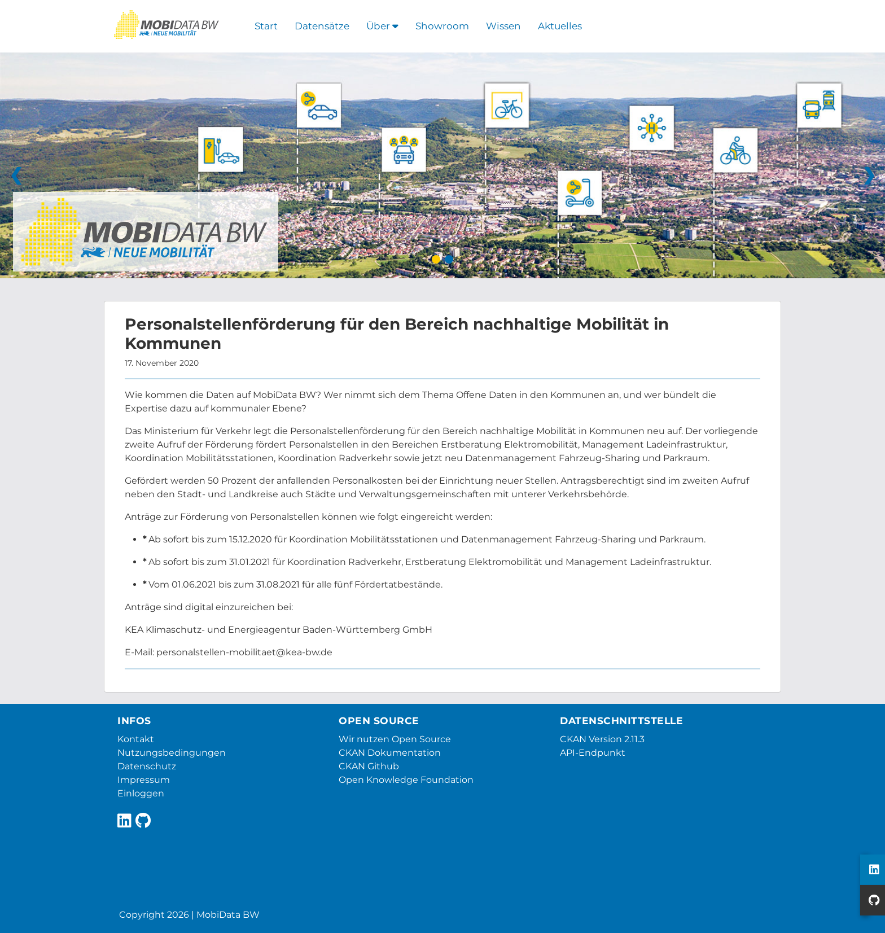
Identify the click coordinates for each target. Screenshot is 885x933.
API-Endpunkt (592, 752)
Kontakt (135, 739)
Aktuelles (560, 26)
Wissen (503, 26)
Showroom (442, 26)
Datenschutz (146, 766)
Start (266, 26)
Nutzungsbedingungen (171, 752)
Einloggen (140, 793)
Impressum (143, 779)
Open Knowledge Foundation (406, 779)
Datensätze (322, 26)
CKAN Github (369, 766)
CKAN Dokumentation (390, 752)
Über (382, 26)
